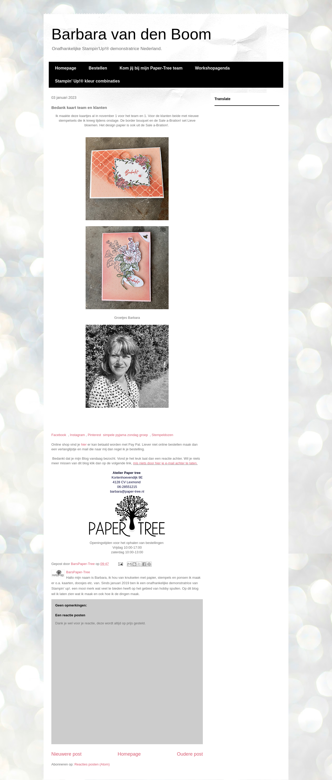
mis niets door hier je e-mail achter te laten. (165, 463)
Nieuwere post (66, 754)
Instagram (77, 435)
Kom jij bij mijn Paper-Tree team (151, 68)
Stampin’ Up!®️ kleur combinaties (87, 81)
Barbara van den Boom (131, 34)
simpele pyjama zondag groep (126, 435)
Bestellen (98, 68)
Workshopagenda (212, 68)
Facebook (59, 435)
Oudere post (190, 754)
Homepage (65, 68)
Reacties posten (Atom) (92, 764)
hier (84, 444)
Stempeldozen (163, 435)
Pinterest (95, 435)
